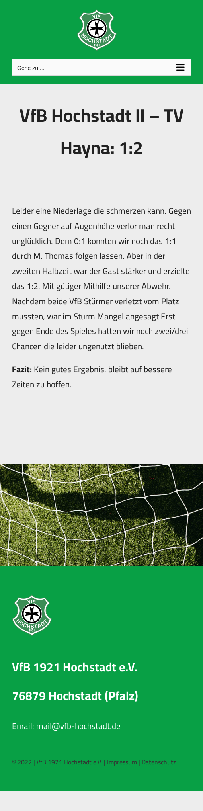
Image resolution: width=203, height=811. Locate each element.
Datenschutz (159, 762)
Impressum (122, 762)
